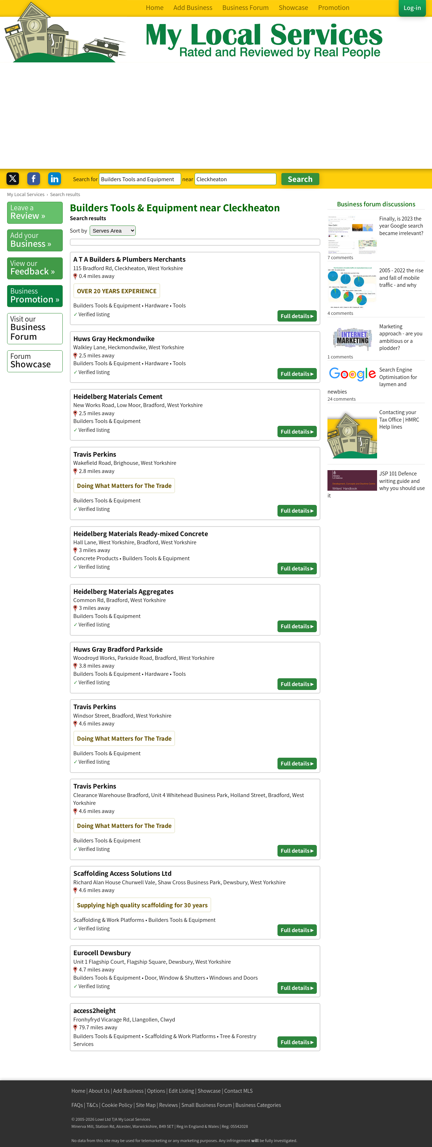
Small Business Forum (206, 1105)
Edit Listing (181, 1090)
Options (156, 1090)
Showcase (36, 360)
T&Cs (92, 1105)
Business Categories (258, 1105)
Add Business (128, 1090)
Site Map (146, 1105)
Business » (36, 239)
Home (78, 1090)
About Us (99, 1090)
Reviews (168, 1105)
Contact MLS (238, 1090)
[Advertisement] (216, 115)
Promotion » (36, 295)
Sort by (78, 230)
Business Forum (36, 328)
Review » (36, 212)
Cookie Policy (117, 1105)
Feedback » (36, 267)
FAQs (77, 1105)
